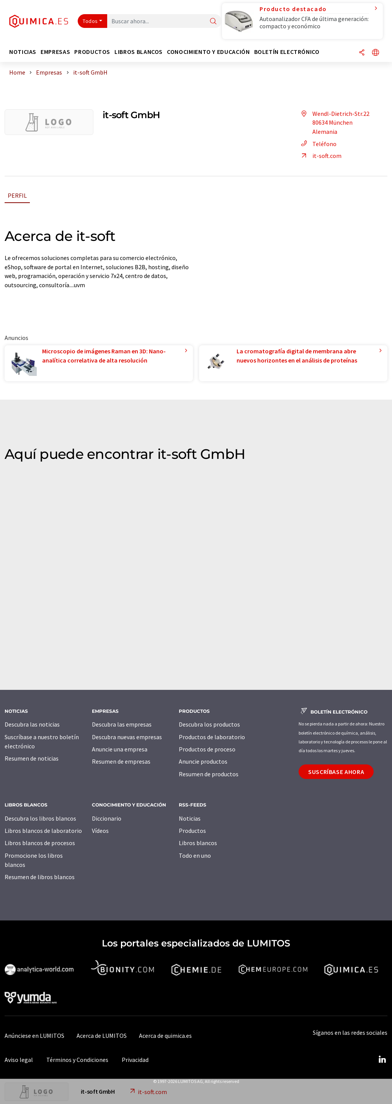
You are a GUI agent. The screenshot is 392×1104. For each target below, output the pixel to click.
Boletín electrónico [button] (287, 51)
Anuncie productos (203, 761)
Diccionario (106, 818)
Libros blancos (198, 843)
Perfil (17, 195)
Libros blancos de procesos (40, 843)
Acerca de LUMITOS (102, 1035)
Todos (90, 21)
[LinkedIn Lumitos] (382, 1059)
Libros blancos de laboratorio (43, 830)
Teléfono (317, 144)
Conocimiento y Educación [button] (208, 51)
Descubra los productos (209, 724)
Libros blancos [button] (138, 51)
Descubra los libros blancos (40, 818)
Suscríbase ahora (336, 772)
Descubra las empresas (122, 724)
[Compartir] (361, 53)
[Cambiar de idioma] (375, 53)
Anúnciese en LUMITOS (34, 1035)
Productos (192, 830)
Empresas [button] (55, 51)
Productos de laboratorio (212, 737)
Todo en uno (195, 855)
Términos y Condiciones (77, 1059)
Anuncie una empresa (119, 749)
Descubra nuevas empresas (127, 737)
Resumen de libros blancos (40, 877)
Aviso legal (19, 1059)
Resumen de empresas (121, 761)
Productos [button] (92, 51)
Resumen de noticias (32, 758)
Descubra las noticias (32, 724)
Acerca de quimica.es (165, 1035)
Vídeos (100, 830)
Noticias (190, 818)
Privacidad (135, 1059)
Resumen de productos (208, 774)
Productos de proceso (207, 749)
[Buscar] (213, 21)
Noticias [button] (22, 51)
